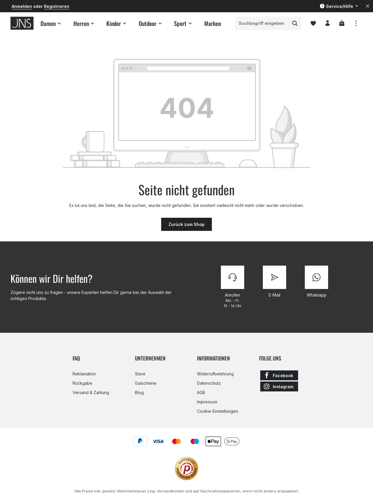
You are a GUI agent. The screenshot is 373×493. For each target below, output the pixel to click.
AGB (201, 392)
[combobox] (262, 23)
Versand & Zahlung (91, 392)
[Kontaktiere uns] (232, 287)
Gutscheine (145, 383)
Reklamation (84, 373)
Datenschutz (209, 383)
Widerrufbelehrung (215, 373)
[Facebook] (279, 375)
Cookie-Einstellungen (217, 411)
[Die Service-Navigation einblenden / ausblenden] (338, 6)
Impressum (207, 401)
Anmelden (22, 6)
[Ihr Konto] (327, 23)
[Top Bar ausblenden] (367, 6)
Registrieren (56, 6)
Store (140, 373)
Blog (139, 392)
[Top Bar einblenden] (356, 23)
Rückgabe (82, 383)
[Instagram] (279, 386)
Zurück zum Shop (186, 224)
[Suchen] (295, 23)
